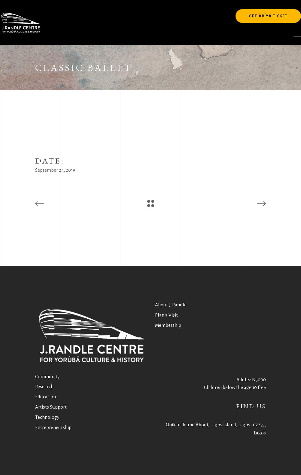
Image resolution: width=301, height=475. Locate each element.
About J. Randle (171, 304)
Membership (168, 325)
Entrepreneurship (53, 427)
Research (44, 386)
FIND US (251, 406)
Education (45, 396)
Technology (47, 417)
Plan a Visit (166, 314)
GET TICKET (268, 14)
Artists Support (51, 406)
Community (47, 376)
